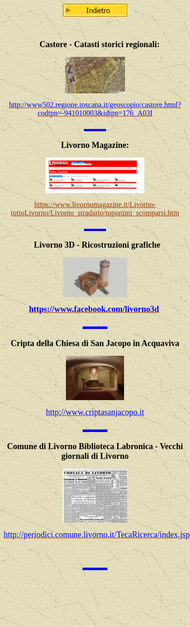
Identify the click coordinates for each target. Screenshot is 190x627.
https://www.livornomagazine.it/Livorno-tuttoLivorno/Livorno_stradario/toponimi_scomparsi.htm (95, 209)
